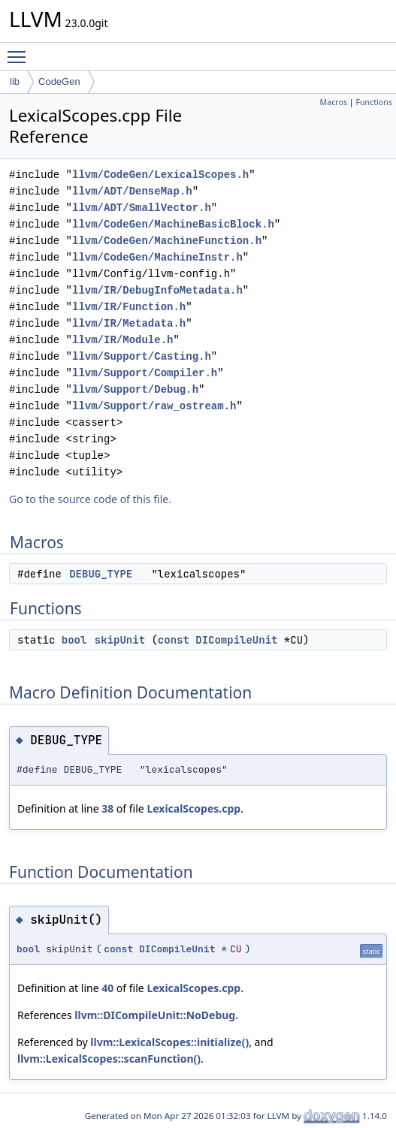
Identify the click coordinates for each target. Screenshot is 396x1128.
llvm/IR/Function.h (129, 307)
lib (15, 81)
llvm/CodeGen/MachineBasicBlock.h (173, 224)
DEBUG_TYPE (100, 574)
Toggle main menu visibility (20, 50)
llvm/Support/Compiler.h (144, 373)
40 (107, 988)
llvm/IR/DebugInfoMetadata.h (157, 290)
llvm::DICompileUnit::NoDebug (154, 1015)
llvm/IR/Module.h (122, 340)
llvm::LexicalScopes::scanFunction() (109, 1058)
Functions (373, 102)
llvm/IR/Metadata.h (129, 323)
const (173, 640)
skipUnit (120, 640)
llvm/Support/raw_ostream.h (154, 406)
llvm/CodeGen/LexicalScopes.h (160, 174)
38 (107, 808)
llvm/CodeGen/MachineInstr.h (157, 257)
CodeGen (59, 81)
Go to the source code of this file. (90, 499)
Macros (334, 102)
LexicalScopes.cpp (193, 808)
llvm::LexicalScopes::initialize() (169, 1042)
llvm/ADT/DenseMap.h (132, 191)
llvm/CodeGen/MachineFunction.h (166, 241)
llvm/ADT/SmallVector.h (141, 208)
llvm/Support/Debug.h (135, 389)
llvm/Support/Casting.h (141, 356)
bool (74, 640)
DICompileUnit (236, 640)
